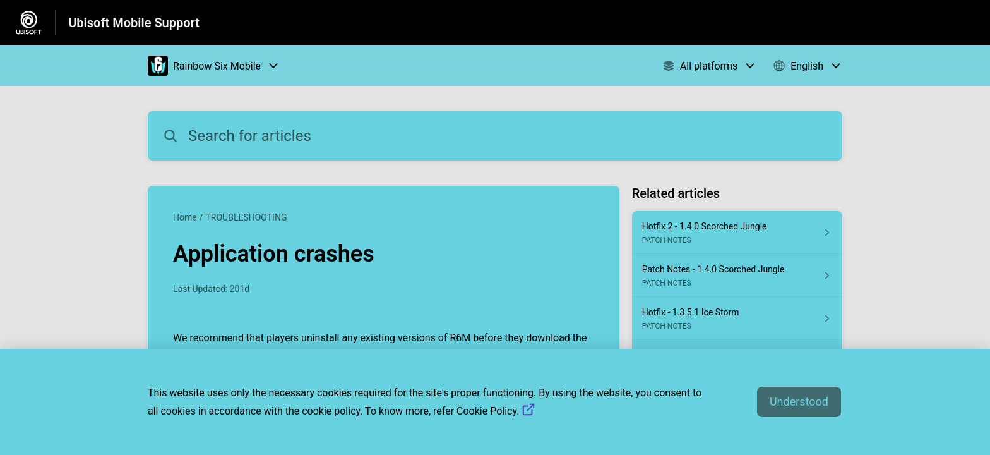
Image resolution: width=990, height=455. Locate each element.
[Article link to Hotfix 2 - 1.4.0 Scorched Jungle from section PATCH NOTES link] (737, 232)
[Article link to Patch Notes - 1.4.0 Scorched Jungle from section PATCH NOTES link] (737, 275)
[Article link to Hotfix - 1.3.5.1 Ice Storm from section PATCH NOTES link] (737, 318)
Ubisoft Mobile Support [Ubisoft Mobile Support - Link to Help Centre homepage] (134, 22)
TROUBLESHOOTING (246, 217)
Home (185, 217)
